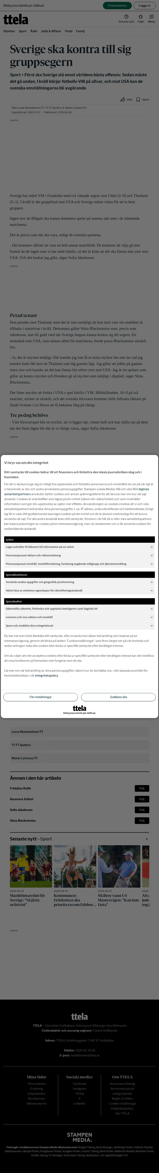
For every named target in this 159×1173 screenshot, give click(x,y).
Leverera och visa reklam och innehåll (80, 617)
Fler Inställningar (41, 697)
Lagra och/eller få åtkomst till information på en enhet (80, 547)
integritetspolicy (46, 675)
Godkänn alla (118, 697)
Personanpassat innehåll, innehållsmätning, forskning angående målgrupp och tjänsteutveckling (80, 564)
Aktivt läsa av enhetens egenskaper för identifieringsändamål (80, 591)
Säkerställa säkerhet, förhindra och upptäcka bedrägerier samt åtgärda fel (80, 609)
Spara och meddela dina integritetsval (80, 626)
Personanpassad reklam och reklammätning (80, 555)
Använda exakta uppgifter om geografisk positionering (80, 582)
